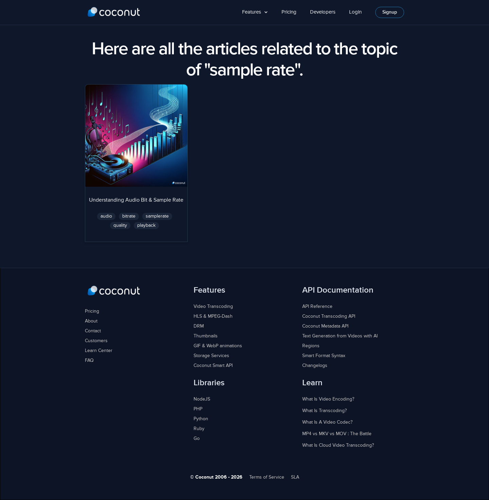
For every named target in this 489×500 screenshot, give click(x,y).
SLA (295, 477)
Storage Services (211, 355)
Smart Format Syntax (323, 355)
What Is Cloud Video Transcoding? (338, 445)
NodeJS (202, 399)
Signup (389, 12)
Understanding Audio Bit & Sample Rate (136, 200)
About (91, 321)
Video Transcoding (213, 306)
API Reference (317, 306)
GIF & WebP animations (218, 346)
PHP (198, 409)
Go (197, 438)
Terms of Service (266, 477)
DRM (199, 326)
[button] (255, 12)
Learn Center (98, 350)
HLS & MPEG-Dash (213, 316)
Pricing (289, 12)
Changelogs (314, 365)
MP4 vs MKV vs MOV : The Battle (337, 433)
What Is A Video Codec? (327, 422)
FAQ (89, 360)
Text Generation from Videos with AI (340, 336)
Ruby (199, 428)
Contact (93, 331)
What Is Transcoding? (324, 410)
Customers (96, 340)
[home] (114, 12)
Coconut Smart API (213, 365)
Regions (311, 346)
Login (355, 12)
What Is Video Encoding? (328, 399)
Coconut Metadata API (325, 326)
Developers (323, 12)
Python (201, 418)
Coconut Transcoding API (328, 316)
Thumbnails (206, 336)
